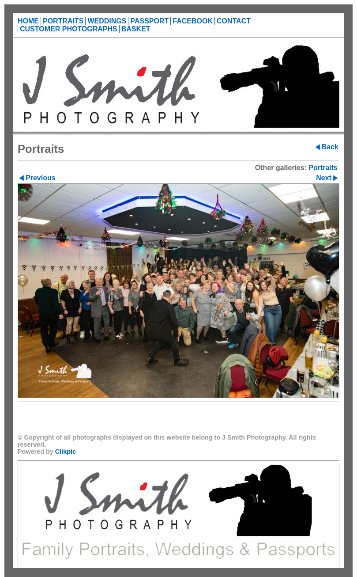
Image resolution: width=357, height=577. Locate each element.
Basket (135, 29)
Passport (149, 21)
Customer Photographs (68, 29)
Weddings (106, 21)
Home (28, 21)
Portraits (63, 21)
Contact (234, 21)
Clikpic (65, 451)
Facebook (193, 21)
